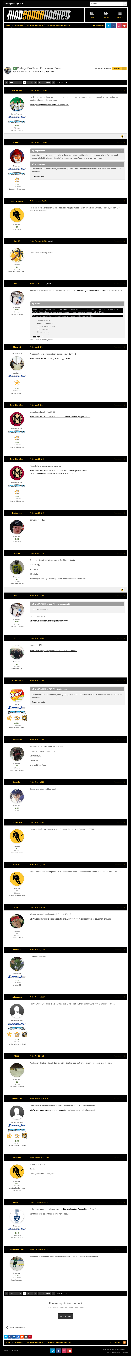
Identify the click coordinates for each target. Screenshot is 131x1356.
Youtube (124, 25)
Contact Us (15, 1351)
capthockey (17, 822)
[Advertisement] (34, 47)
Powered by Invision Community (117, 1352)
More (119, 18)
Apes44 (17, 553)
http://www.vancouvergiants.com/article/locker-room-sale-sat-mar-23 (95, 290)
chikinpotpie (17, 997)
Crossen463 (17, 740)
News (92, 18)
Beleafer (16, 782)
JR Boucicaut (17, 681)
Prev (12, 82)
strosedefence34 (17, 1249)
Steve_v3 (17, 347)
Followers (117, 68)
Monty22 (17, 950)
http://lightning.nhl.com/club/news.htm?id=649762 (49, 105)
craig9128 (17, 865)
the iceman (16, 513)
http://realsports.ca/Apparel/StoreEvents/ (79, 1209)
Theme (6, 1351)
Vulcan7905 (17, 90)
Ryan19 (17, 241)
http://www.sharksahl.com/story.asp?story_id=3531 (50, 359)
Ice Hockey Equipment (45, 71)
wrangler (17, 142)
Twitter (108, 25)
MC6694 (17, 1056)
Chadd (17, 71)
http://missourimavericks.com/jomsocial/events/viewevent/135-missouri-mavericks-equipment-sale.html (70, 919)
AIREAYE (17, 1202)
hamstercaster (17, 201)
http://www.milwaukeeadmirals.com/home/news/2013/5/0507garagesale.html (60, 417)
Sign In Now (65, 1316)
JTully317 (17, 1157)
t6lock (16, 284)
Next (48, 82)
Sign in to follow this (104, 68)
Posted (38, 90)
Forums (106, 18)
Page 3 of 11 (62, 82)
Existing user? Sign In (14, 4)
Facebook (113, 25)
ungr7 (16, 907)
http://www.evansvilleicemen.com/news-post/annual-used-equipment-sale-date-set (62, 1110)
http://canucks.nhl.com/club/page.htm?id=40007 (49, 621)
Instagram (119, 25)
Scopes (17, 638)
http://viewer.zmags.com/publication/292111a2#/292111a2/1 (53, 651)
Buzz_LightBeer (17, 405)
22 (124, 68)
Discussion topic (38, 176)
